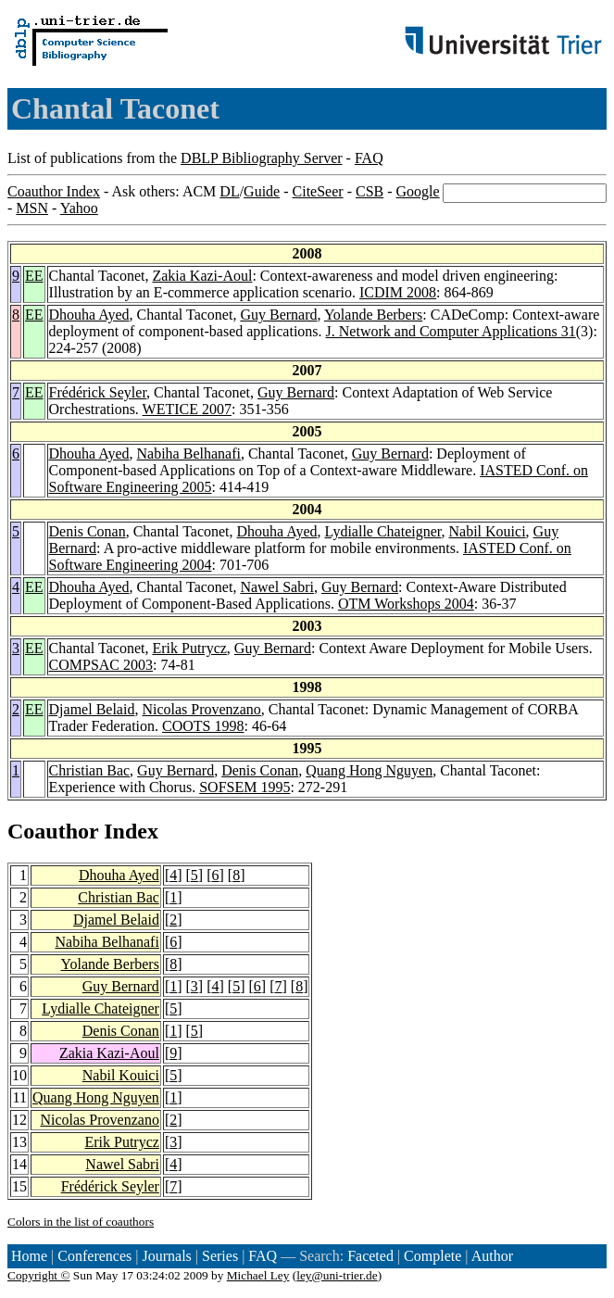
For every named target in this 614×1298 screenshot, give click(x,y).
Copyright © (38, 1275)
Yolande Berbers (373, 314)
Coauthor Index (53, 191)
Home (29, 1256)
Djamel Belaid (92, 709)
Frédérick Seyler (98, 392)
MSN (32, 208)
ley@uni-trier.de (336, 1275)
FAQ (369, 158)
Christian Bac (90, 770)
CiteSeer (318, 191)
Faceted (370, 1256)
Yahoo (79, 208)
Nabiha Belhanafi (189, 453)
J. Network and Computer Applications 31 (451, 331)
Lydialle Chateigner (383, 531)
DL (229, 191)
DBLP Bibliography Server (262, 158)
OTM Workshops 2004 (406, 603)
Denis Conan (87, 531)
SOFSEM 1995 (244, 787)
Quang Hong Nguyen (369, 770)
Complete (432, 1256)
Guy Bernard (278, 314)
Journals (166, 1256)
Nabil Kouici (487, 531)
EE (34, 276)
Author (492, 1256)
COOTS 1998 (203, 726)
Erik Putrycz (189, 648)
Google (418, 191)
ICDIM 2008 (397, 292)
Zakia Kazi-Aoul (202, 276)
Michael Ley (258, 1275)
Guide (262, 191)
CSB (369, 191)
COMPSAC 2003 (101, 665)
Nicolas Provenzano (201, 709)
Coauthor (52, 831)
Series (220, 1256)
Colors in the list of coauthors (80, 1222)
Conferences (94, 1256)
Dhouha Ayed (89, 314)
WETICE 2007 (187, 409)
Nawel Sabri (277, 587)
